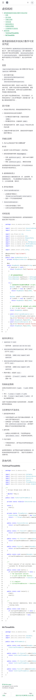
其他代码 (6, 31)
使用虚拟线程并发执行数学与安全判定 (15, 13)
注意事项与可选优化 (11, 28)
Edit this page (6, 684)
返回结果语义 (9, 24)
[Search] (32, 2)
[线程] (6, 694)
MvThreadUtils (9, 35)
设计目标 (8, 17)
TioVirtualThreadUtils (12, 33)
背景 (6, 15)
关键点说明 (8, 19)
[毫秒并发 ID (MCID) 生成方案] (22, 694)
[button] (3, 2)
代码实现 (8, 22)
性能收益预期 (9, 26)
